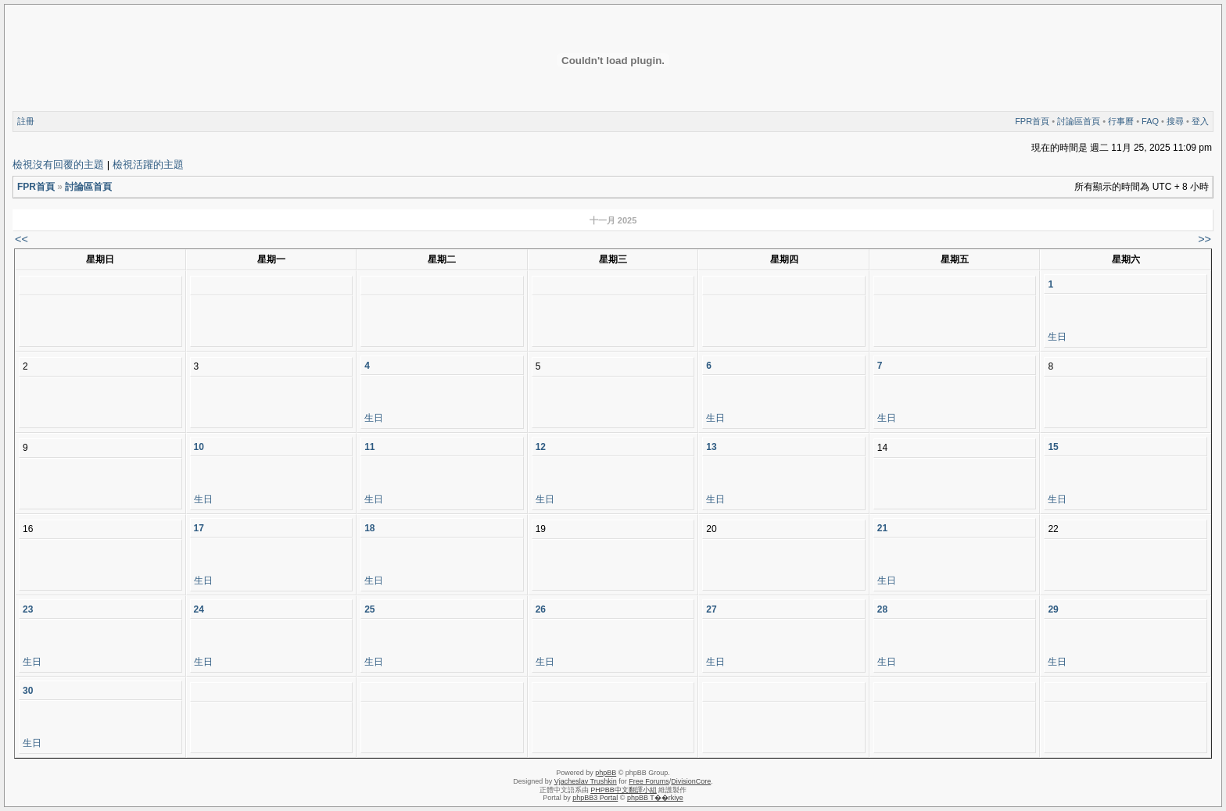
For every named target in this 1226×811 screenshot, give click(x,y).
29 (1053, 609)
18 (369, 528)
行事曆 (1121, 121)
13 (711, 446)
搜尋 (1175, 121)
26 (541, 609)
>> (1204, 239)
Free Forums (649, 781)
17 (199, 528)
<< (21, 239)
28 (882, 609)
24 (199, 609)
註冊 (25, 121)
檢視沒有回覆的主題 (58, 164)
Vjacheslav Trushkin (585, 781)
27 (711, 609)
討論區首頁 (1078, 121)
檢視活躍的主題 (148, 164)
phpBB (605, 773)
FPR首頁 (1032, 121)
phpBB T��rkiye (655, 798)
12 (541, 446)
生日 (1057, 336)
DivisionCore (691, 781)
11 (369, 446)
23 (28, 609)
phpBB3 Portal (595, 798)
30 (28, 690)
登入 (1200, 121)
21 (882, 528)
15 (1053, 446)
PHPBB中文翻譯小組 (623, 790)
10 (199, 446)
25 (369, 609)
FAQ (1150, 121)
